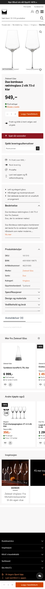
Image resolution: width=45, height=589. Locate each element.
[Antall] (11, 114)
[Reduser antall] (7, 114)
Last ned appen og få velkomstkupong (18, 176)
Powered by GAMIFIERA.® (12, 327)
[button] (12, 107)
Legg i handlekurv (29, 114)
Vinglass (34, 25)
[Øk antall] (15, 114)
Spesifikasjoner (13, 292)
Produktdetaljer (13, 249)
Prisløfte (12, 169)
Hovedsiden (6, 25)
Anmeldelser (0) (14, 317)
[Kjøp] (10, 384)
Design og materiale (15, 298)
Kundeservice (38, 7)
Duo (24, 275)
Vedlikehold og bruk (15, 304)
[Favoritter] (5, 384)
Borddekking (17, 25)
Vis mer (8, 234)
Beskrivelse (11, 205)
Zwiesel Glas (10, 78)
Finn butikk (27, 7)
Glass (26, 25)
